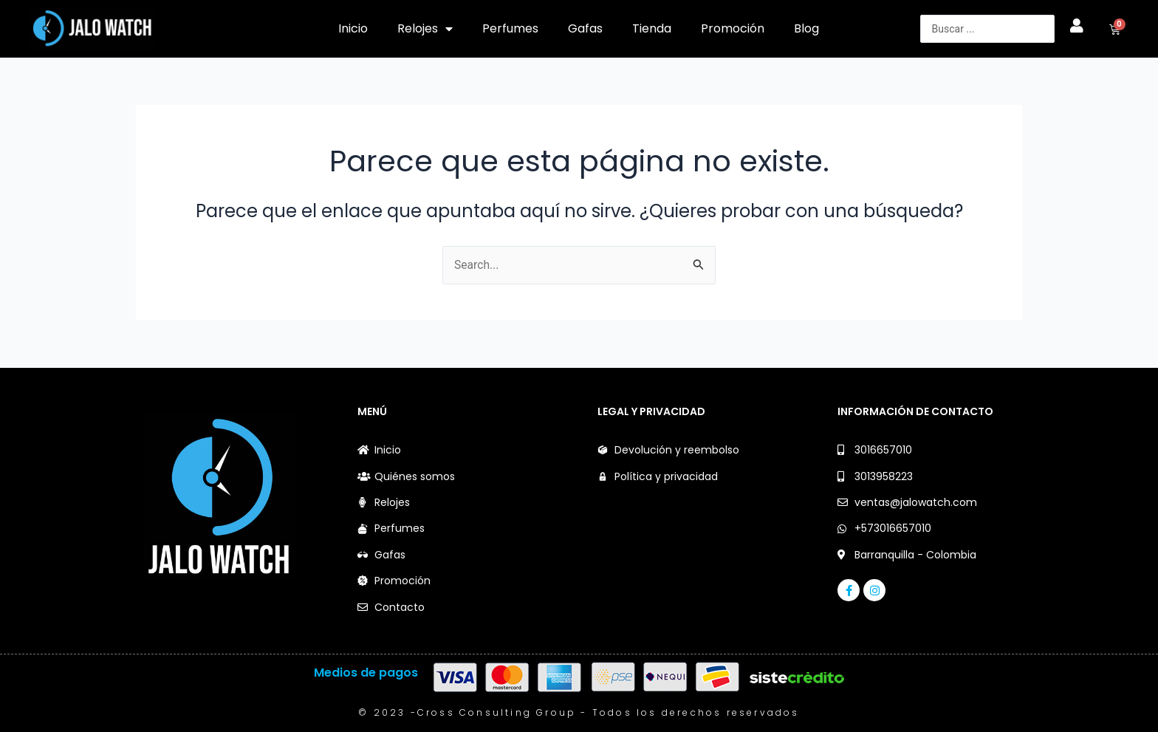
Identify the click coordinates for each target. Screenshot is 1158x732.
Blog (806, 28)
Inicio (353, 28)
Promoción (732, 28)
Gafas (585, 28)
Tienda (651, 28)
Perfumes (510, 28)
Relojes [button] (425, 29)
